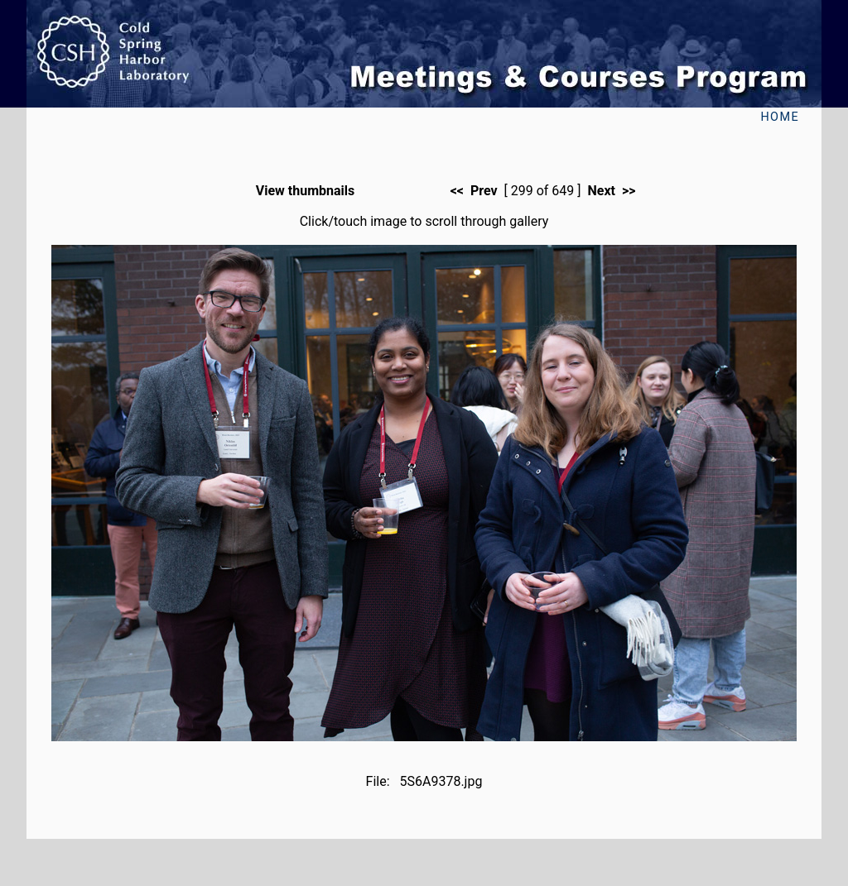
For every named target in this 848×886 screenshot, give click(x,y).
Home (779, 117)
